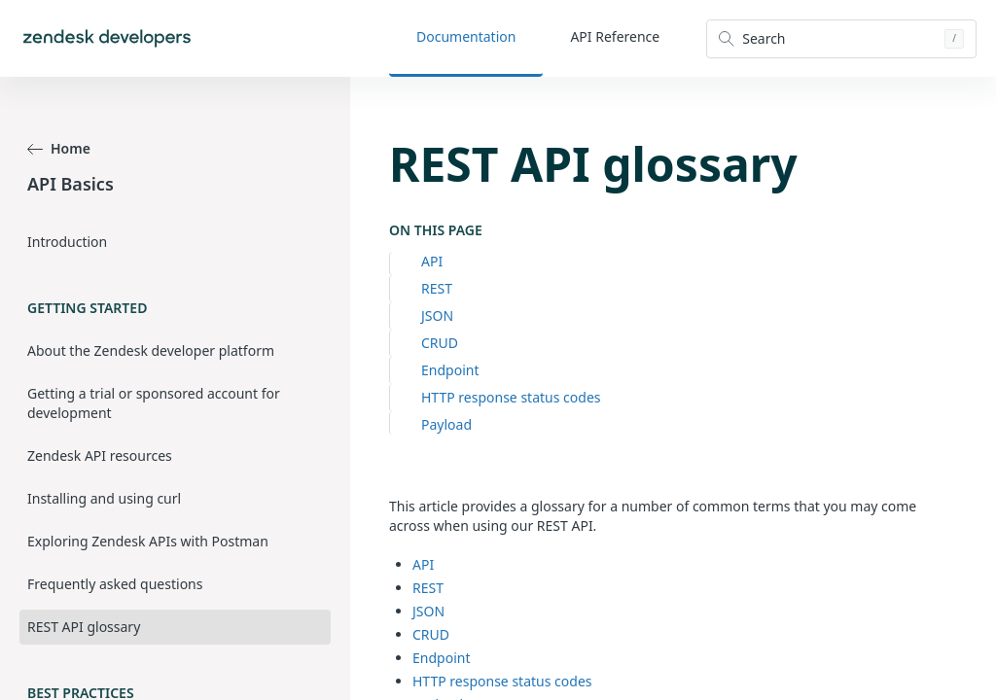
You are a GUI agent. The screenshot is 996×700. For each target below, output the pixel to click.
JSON (437, 315)
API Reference (614, 36)
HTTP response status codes (510, 397)
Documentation (466, 36)
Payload (446, 424)
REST (436, 288)
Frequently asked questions (114, 584)
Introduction (67, 241)
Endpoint (450, 370)
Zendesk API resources (99, 455)
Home (58, 148)
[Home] (107, 38)
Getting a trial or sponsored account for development (153, 403)
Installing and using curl (104, 498)
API (432, 261)
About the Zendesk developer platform (150, 350)
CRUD (439, 342)
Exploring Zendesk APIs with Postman (147, 541)
